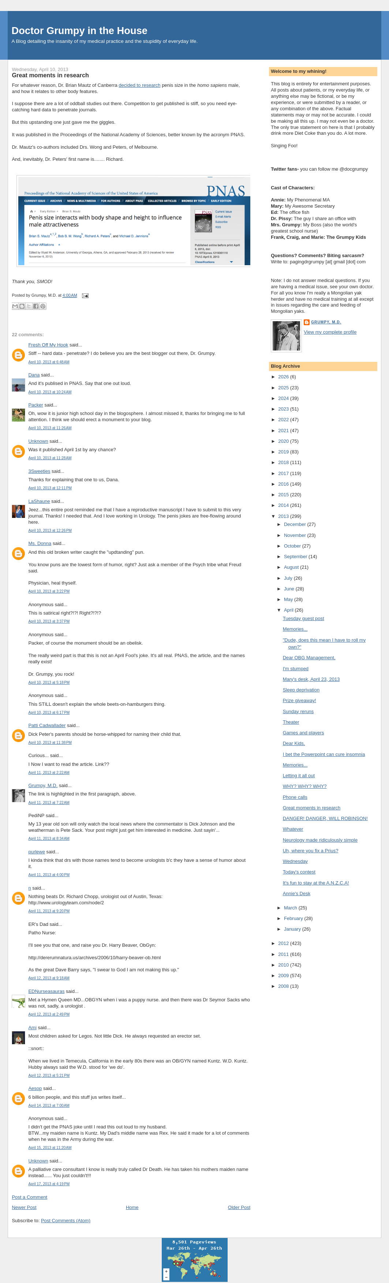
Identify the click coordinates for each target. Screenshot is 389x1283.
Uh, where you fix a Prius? (310, 850)
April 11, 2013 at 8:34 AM (48, 839)
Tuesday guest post (303, 618)
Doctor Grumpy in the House (79, 30)
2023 (284, 409)
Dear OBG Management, (309, 657)
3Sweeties (39, 471)
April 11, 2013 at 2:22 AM (48, 773)
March (291, 908)
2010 (284, 965)
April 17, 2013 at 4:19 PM (49, 1184)
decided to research (139, 85)
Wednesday (295, 861)
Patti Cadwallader (47, 725)
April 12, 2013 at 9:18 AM (48, 978)
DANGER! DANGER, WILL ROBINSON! (325, 818)
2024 (284, 398)
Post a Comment (29, 1197)
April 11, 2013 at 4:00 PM (49, 875)
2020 (284, 441)
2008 (284, 986)
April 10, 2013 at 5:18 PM (49, 683)
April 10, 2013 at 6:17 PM (49, 713)
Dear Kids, (294, 743)
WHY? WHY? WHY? (305, 786)
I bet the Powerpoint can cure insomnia (324, 754)
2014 (284, 505)
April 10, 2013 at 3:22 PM (49, 591)
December (295, 524)
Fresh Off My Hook (48, 345)
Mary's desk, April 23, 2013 (311, 679)
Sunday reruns (298, 711)
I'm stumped (295, 668)
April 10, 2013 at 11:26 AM (49, 428)
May (289, 599)
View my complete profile (330, 332)
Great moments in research (50, 75)
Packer (35, 405)
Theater (291, 722)
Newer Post (24, 1207)
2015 (284, 494)
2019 (284, 452)
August (292, 567)
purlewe (36, 851)
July (289, 578)
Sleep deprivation (301, 690)
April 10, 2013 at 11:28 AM (49, 458)
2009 (284, 975)
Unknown (38, 441)
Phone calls (295, 797)
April (289, 610)
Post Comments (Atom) (65, 1220)
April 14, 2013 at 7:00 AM (48, 1106)
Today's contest (299, 872)
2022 (284, 419)
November (295, 535)
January (293, 929)
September (296, 556)
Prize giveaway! (299, 700)
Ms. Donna (39, 543)
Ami (32, 1027)
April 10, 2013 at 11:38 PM (49, 743)
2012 (284, 943)
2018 (284, 462)
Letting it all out (299, 775)
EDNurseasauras (46, 991)
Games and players (303, 732)
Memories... (295, 629)
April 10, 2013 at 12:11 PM (49, 488)
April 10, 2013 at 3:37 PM (49, 621)
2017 (284, 473)
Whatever (293, 829)
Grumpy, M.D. (42, 785)
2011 (284, 954)
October (293, 546)
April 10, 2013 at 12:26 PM (49, 531)
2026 (284, 376)
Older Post (239, 1207)
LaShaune (39, 501)
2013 (284, 516)
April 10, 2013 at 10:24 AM (49, 392)
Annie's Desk (296, 893)
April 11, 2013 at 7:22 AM (48, 803)
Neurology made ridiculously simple (320, 840)
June (290, 589)
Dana (34, 375)
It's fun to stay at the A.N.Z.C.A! (316, 883)
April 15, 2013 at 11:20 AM (49, 1148)
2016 (284, 484)
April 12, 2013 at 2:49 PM (49, 1014)
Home (132, 1207)
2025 (284, 387)
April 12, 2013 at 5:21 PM (49, 1076)
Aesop (35, 1088)
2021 (284, 430)
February (294, 918)
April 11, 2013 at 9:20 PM (49, 911)
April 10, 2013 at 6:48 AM (48, 362)
